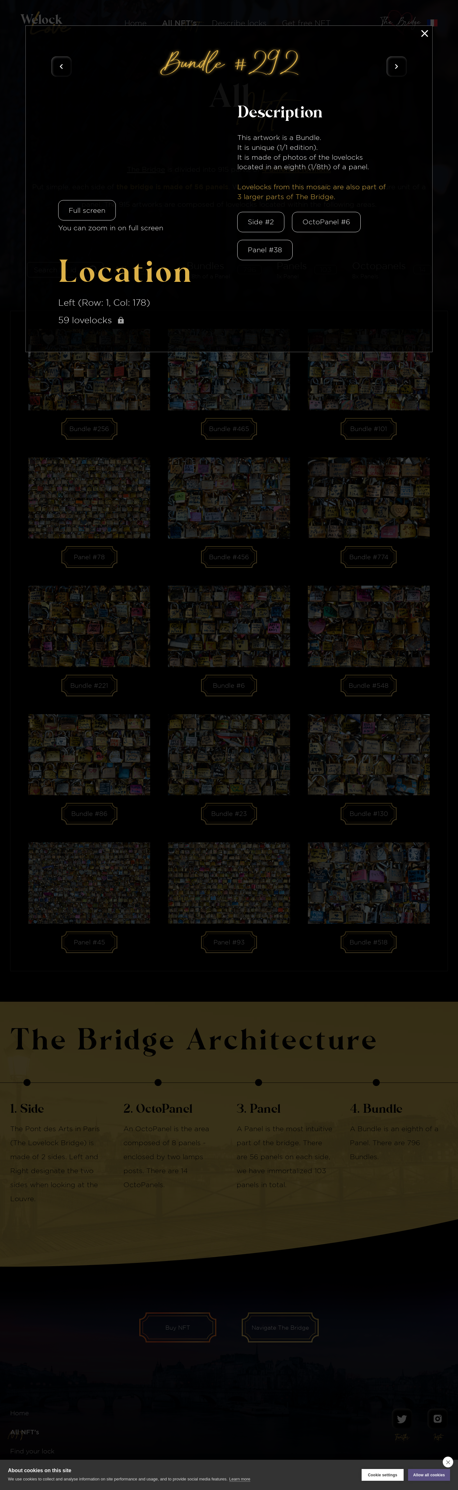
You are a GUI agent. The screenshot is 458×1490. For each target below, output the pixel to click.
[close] (448, 1462)
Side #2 (261, 222)
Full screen (87, 210)
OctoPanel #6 (326, 222)
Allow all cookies (429, 1475)
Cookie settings (382, 1475)
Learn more (239, 1479)
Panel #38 (265, 250)
